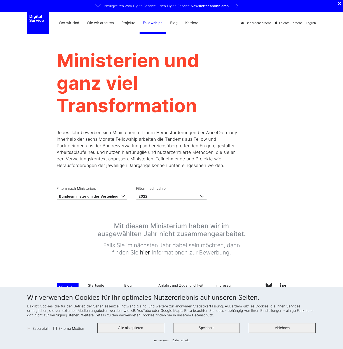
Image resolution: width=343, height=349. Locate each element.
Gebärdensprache (258, 23)
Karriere (191, 23)
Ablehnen (282, 328)
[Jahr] (171, 198)
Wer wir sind (69, 23)
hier (145, 254)
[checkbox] (29, 328)
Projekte (128, 23)
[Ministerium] (92, 198)
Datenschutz (202, 315)
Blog (174, 23)
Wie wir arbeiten (100, 23)
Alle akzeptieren (130, 328)
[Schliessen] (339, 3)
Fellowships (153, 23)
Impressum (161, 340)
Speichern (206, 328)
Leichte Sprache (291, 23)
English (311, 23)
